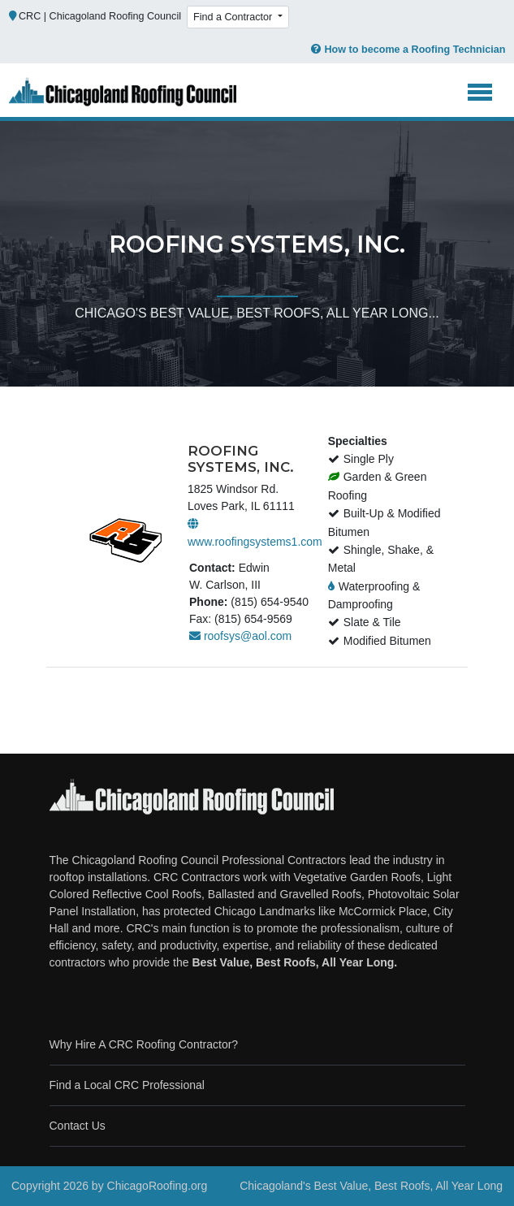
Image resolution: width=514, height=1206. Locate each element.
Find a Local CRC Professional (127, 1084)
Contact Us (78, 1125)
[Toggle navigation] (480, 92)
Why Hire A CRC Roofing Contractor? (144, 1044)
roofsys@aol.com (240, 635)
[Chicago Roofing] (122, 92)
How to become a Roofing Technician (407, 49)
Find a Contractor (234, 17)
